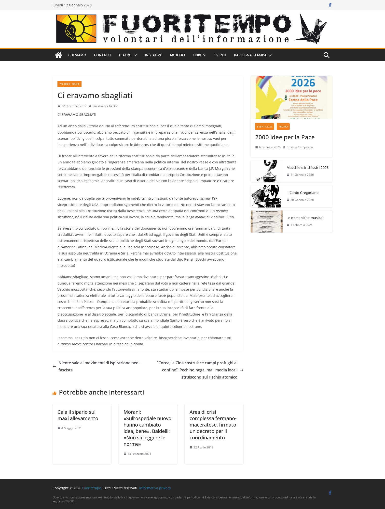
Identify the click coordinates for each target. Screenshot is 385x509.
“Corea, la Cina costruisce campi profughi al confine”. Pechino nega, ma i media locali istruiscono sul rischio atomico (200, 370)
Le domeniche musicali (305, 217)
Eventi (220, 55)
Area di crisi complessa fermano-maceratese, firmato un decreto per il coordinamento (213, 425)
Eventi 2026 (264, 126)
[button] (134, 55)
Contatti (102, 55)
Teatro (125, 55)
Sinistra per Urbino (105, 106)
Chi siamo (77, 55)
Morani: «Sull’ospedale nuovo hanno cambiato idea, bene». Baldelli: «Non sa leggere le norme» (147, 428)
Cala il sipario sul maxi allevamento (77, 415)
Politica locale (69, 84)
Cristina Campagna (300, 147)
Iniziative (153, 55)
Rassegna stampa (250, 55)
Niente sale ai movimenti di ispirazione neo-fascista (96, 366)
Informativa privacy (155, 488)
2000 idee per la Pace (285, 137)
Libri (197, 55)
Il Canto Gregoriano (302, 192)
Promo (283, 126)
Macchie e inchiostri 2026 (308, 167)
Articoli (177, 55)
